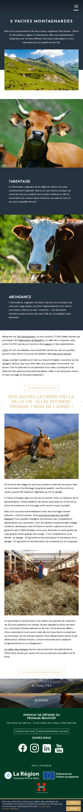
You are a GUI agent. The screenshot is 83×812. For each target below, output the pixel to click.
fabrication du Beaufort (31, 340)
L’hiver (5, 359)
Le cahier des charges (16, 649)
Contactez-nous (25, 731)
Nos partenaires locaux (53, 731)
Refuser (73, 808)
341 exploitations (26, 336)
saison (48, 344)
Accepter (73, 802)
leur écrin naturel (62, 353)
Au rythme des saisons (41, 400)
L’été (4, 350)
